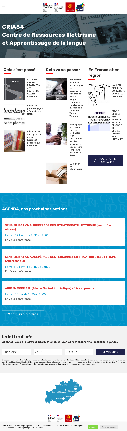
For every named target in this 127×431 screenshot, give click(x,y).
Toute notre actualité (105, 160)
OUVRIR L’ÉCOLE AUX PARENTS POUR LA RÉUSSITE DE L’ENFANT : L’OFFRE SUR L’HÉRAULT (117, 125)
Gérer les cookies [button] (109, 427)
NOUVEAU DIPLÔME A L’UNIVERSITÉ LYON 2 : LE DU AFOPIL (118, 91)
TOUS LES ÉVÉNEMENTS (23, 314)
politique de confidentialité (19, 362)
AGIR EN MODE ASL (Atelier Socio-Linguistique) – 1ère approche (49, 288)
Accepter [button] (93, 427)
